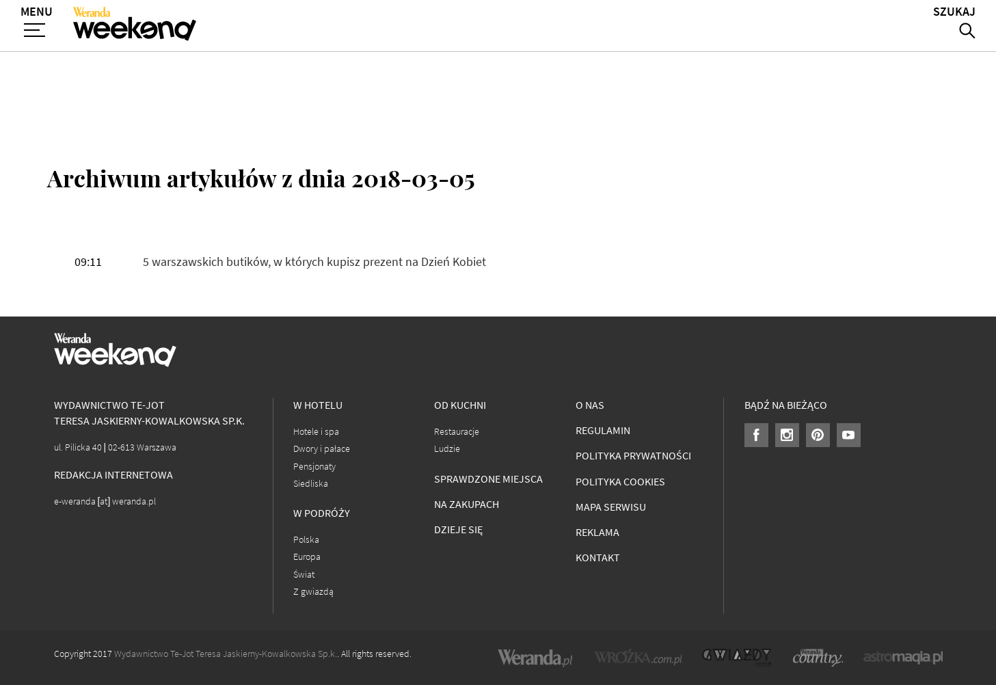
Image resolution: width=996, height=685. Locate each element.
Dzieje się (458, 529)
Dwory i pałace (321, 448)
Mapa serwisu (611, 507)
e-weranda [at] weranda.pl (105, 501)
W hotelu (317, 405)
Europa (307, 556)
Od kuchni (460, 405)
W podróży (321, 513)
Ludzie (447, 448)
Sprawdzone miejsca (488, 479)
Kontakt (598, 557)
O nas (590, 405)
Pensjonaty (314, 466)
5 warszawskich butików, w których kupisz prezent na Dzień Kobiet (314, 262)
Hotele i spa (316, 431)
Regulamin (603, 430)
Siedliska (310, 483)
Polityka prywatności (633, 455)
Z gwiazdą (313, 591)
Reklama (597, 532)
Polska (306, 539)
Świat (303, 574)
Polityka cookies (620, 481)
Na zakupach (466, 504)
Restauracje (456, 431)
